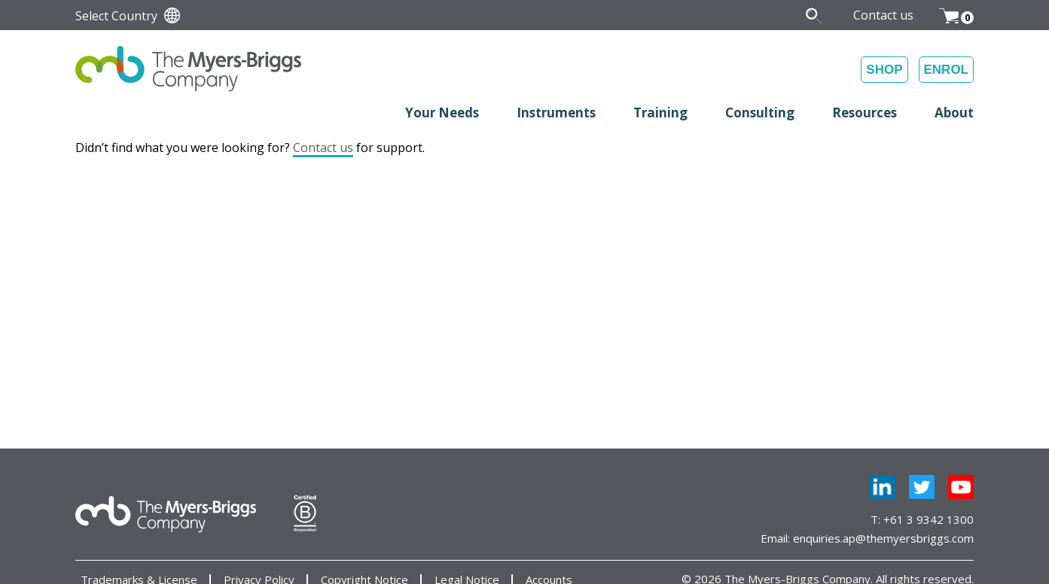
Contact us (323, 147)
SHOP (884, 69)
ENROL (946, 69)
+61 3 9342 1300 (928, 519)
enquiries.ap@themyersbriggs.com (883, 538)
